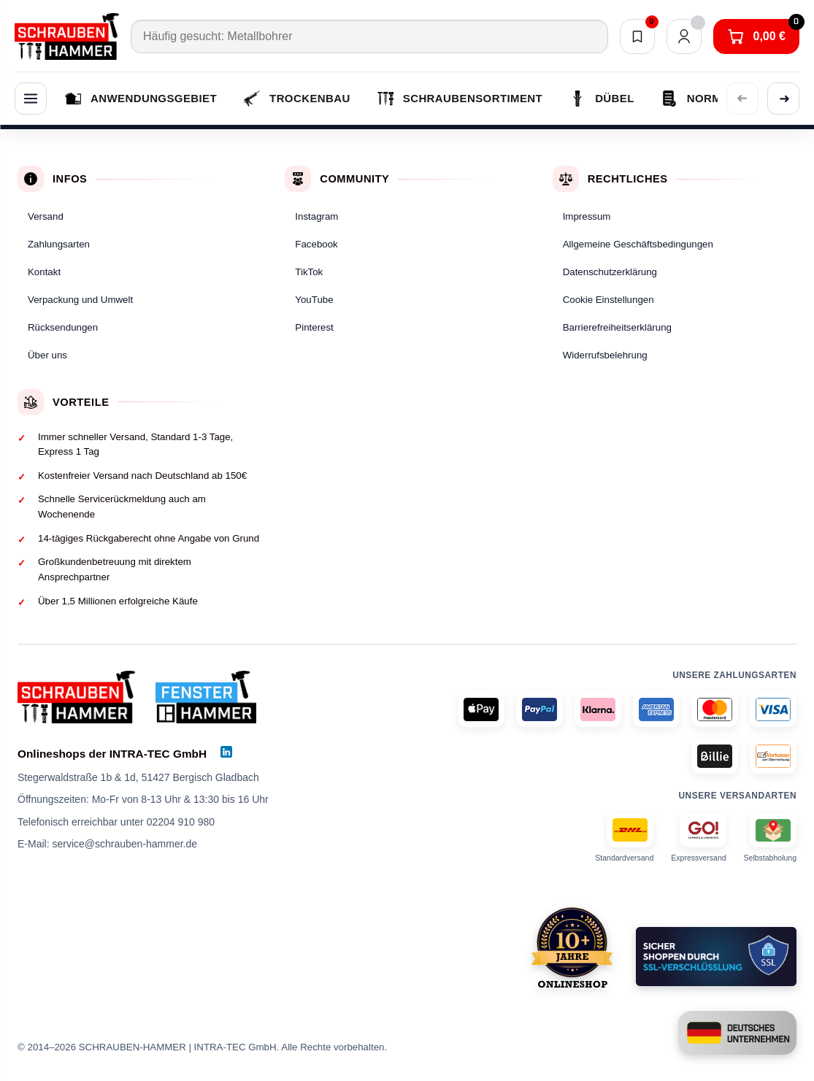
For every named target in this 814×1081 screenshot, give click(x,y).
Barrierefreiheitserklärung (617, 327)
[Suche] (369, 36)
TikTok (309, 271)
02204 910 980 (181, 822)
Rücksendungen (63, 327)
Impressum (587, 216)
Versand (46, 216)
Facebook (316, 244)
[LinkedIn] (226, 752)
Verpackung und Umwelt (80, 299)
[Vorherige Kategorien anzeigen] (742, 98)
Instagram (316, 216)
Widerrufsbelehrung (605, 355)
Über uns (47, 355)
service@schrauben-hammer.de (124, 844)
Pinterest (314, 327)
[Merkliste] (637, 36)
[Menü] (31, 98)
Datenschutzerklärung (610, 271)
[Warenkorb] (756, 36)
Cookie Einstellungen (608, 299)
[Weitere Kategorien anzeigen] (783, 98)
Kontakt (44, 271)
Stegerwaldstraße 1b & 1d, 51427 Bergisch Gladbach (138, 777)
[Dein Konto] (684, 36)
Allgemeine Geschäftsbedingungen (638, 244)
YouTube (314, 299)
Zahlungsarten (59, 244)
